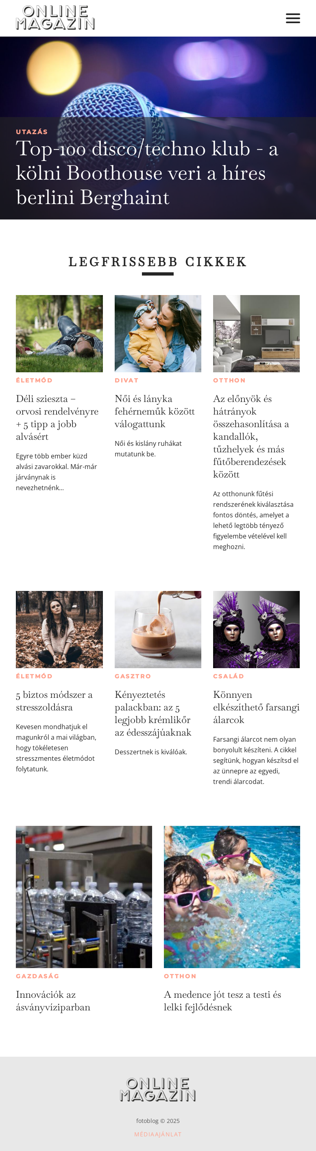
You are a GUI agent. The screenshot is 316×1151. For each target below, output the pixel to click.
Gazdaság (37, 976)
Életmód (34, 380)
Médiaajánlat (158, 1134)
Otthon (229, 380)
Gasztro (133, 676)
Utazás (32, 132)
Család (229, 676)
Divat (127, 380)
